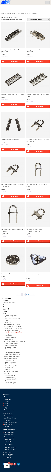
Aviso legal (7, 420)
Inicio (2, 13)
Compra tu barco (9, 410)
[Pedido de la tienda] (38, 19)
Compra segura (8, 435)
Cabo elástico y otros (11, 366)
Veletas (7, 351)
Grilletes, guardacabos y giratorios (15, 341)
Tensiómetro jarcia (10, 347)
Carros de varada (10, 375)
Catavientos (8, 349)
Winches (7, 369)
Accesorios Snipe (10, 377)
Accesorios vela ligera (11, 371)
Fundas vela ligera (10, 383)
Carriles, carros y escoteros (13, 326)
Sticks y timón (9, 339)
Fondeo (5, 305)
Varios (5, 311)
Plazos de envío (9, 439)
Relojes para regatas (11, 315)
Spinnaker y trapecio (11, 360)
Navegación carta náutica (12, 356)
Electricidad (6, 309)
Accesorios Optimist (11, 379)
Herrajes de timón (10, 337)
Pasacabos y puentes (11, 343)
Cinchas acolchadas (11, 345)
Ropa (5, 397)
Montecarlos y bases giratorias (14, 328)
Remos (7, 373)
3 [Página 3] (24, 294)
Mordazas (8, 322)
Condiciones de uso (10, 418)
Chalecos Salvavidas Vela (12, 319)
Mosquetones (9, 336)
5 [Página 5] (28, 294)
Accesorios (8, 13)
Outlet (6, 405)
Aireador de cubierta (11, 358)
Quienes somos (8, 416)
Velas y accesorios (10, 362)
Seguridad (6, 300)
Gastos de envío (9, 437)
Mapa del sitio (8, 424)
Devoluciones (8, 441)
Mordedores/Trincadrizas (12, 324)
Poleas (7, 320)
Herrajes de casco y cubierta (23, 13)
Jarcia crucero (9, 367)
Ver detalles (14, 61)
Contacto (6, 426)
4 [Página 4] (26, 294)
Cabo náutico (9, 364)
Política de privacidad (10, 422)
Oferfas (6, 403)
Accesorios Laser (10, 381)
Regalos (6, 401)
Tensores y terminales (11, 330)
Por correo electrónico (9, 447)
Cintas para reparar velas (12, 352)
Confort (5, 307)
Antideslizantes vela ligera (12, 354)
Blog (5, 408)
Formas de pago (9, 432)
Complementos (9, 317)
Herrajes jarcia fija (10, 334)
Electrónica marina (9, 303)
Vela (13, 13)
